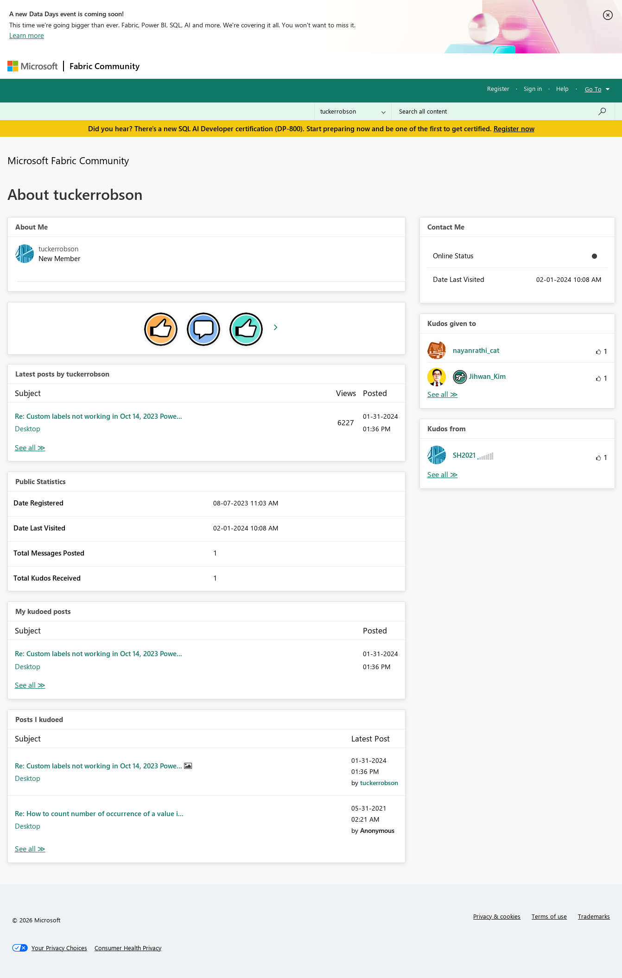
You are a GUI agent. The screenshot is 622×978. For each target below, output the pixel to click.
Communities (280, 66)
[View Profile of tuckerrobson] (379, 782)
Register (498, 88)
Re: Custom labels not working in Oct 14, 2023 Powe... (98, 416)
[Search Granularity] (353, 111)
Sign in (533, 88)
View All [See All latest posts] (30, 447)
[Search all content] (503, 111)
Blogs (322, 66)
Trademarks (594, 916)
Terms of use (549, 916)
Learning (357, 66)
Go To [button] (593, 89)
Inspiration (201, 66)
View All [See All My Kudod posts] (30, 685)
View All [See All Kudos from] (442, 474)
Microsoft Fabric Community (68, 159)
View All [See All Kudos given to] (442, 394)
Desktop (27, 428)
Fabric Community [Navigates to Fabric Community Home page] (105, 65)
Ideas (239, 66)
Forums (161, 66)
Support (397, 66)
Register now (514, 128)
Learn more (26, 35)
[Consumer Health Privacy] (128, 948)
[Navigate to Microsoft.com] (32, 66)
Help (562, 88)
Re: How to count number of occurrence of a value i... (99, 813)
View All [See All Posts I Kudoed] (30, 849)
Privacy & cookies (496, 916)
